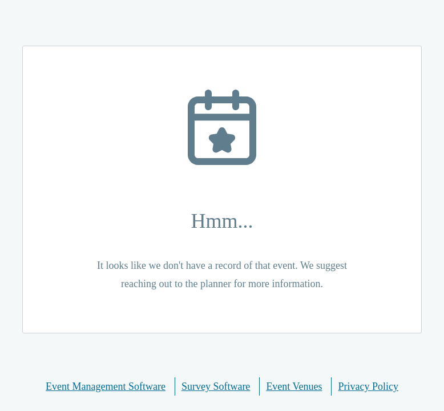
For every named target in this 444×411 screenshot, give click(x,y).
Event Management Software (106, 386)
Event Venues (294, 386)
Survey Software (215, 386)
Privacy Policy (368, 386)
